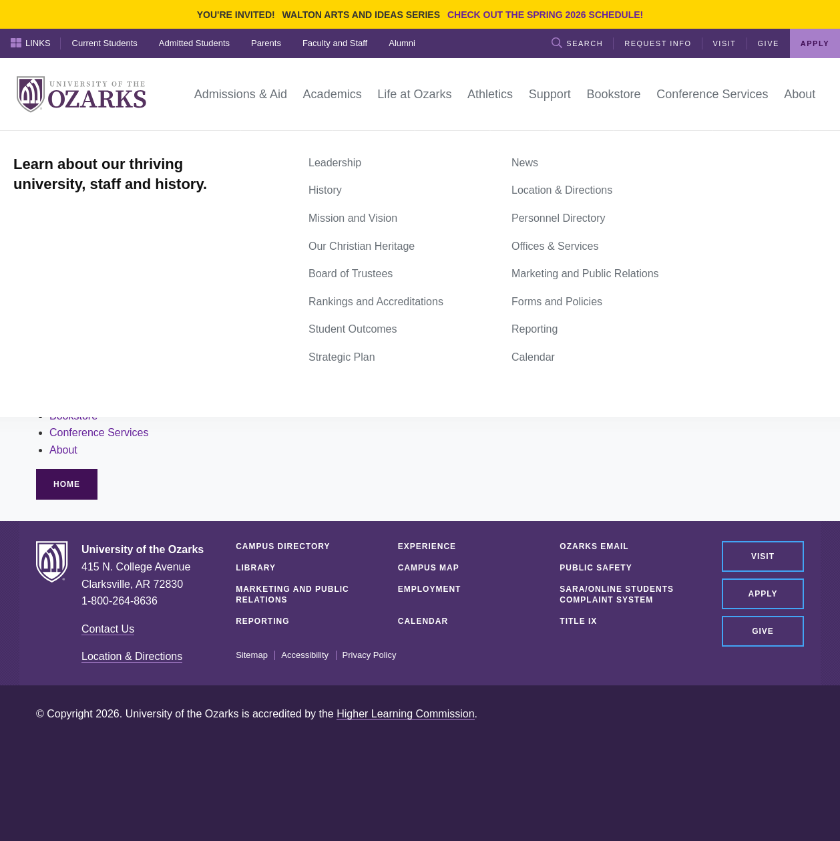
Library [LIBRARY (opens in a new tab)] (256, 567)
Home (50, 145)
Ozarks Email (594, 546)
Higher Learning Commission (405, 713)
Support (68, 398)
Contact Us (107, 629)
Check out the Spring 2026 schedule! (545, 14)
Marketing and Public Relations (292, 594)
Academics (75, 347)
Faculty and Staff (334, 43)
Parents (266, 43)
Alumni (402, 43)
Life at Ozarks (82, 364)
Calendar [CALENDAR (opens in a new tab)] (423, 621)
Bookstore (73, 416)
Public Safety (596, 567)
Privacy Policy (370, 655)
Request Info (657, 43)
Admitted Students (194, 43)
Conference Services (99, 432)
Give (768, 43)
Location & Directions (131, 656)
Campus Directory (283, 546)
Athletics (69, 381)
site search (135, 302)
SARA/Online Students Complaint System (617, 594)
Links (31, 42)
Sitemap (252, 655)
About (63, 450)
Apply (815, 43)
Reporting (262, 621)
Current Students (105, 43)
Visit (725, 43)
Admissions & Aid (90, 330)
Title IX (578, 621)
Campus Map (428, 567)
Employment (429, 589)
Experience (427, 546)
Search (577, 42)
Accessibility (305, 655)
